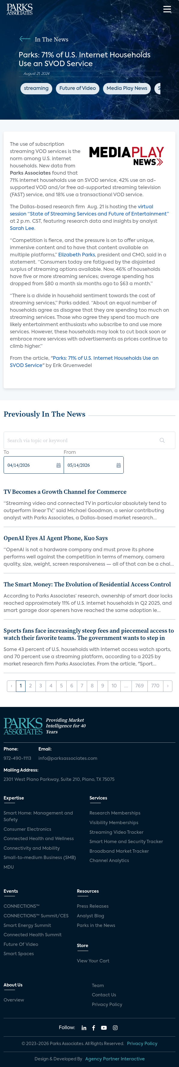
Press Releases (93, 906)
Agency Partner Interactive (115, 1059)
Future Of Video (21, 945)
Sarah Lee (22, 228)
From (70, 452)
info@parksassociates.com (67, 759)
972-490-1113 (17, 759)
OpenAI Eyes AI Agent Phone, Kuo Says (56, 538)
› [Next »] (167, 686)
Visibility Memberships (114, 823)
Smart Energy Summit (27, 926)
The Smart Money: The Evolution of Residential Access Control (87, 584)
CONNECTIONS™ (22, 906)
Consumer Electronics (27, 829)
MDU (9, 867)
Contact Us (104, 995)
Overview (14, 1000)
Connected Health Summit (33, 935)
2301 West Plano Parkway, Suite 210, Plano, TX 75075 (59, 780)
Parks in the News (96, 926)
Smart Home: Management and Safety (38, 816)
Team (98, 986)
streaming (36, 88)
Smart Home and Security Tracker (126, 842)
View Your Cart (93, 961)
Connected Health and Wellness (39, 839)
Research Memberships (115, 813)
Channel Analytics (109, 861)
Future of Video (77, 88)
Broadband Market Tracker (119, 851)
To (6, 452)
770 (155, 686)
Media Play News (127, 88)
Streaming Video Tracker (117, 832)
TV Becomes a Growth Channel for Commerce (65, 492)
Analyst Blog (90, 916)
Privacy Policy (107, 1005)
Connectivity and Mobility (32, 848)
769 (139, 686)
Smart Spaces (19, 954)
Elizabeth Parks (76, 255)
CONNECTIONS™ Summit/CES (36, 916)
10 (114, 686)
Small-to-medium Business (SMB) (40, 858)
